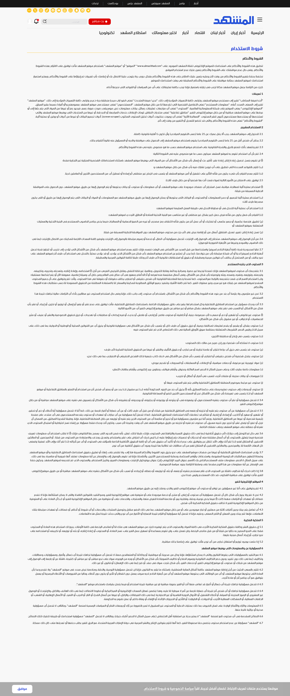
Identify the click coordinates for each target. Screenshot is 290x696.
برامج (182, 3)
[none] (145, 49)
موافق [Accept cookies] (22, 689)
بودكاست (113, 3)
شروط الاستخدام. (155, 688)
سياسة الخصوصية (182, 688)
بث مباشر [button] (99, 21)
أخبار (196, 3)
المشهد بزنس (134, 3)
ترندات (95, 3)
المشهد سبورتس (160, 3)
